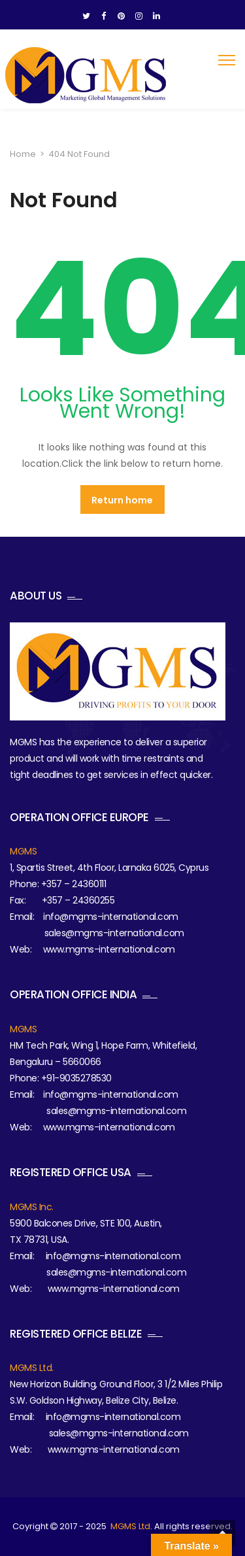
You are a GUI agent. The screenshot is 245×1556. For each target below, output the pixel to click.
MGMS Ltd (130, 1526)
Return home (122, 500)
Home (23, 154)
